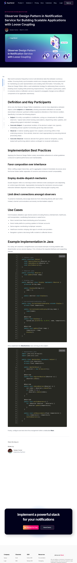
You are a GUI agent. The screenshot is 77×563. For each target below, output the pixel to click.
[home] (6, 3)
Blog (55, 3)
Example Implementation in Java (4, 125)
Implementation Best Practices (4, 89)
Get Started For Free (31, 527)
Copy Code (62, 256)
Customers (49, 3)
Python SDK (29, 557)
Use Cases (4, 119)
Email (16, 557)
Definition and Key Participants (4, 82)
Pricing (37, 3)
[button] (21, 3)
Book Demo (47, 527)
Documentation (41, 557)
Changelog (41, 560)
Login (61, 3)
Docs (42, 3)
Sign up (68, 3)
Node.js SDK (30, 560)
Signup (5, 557)
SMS (16, 560)
